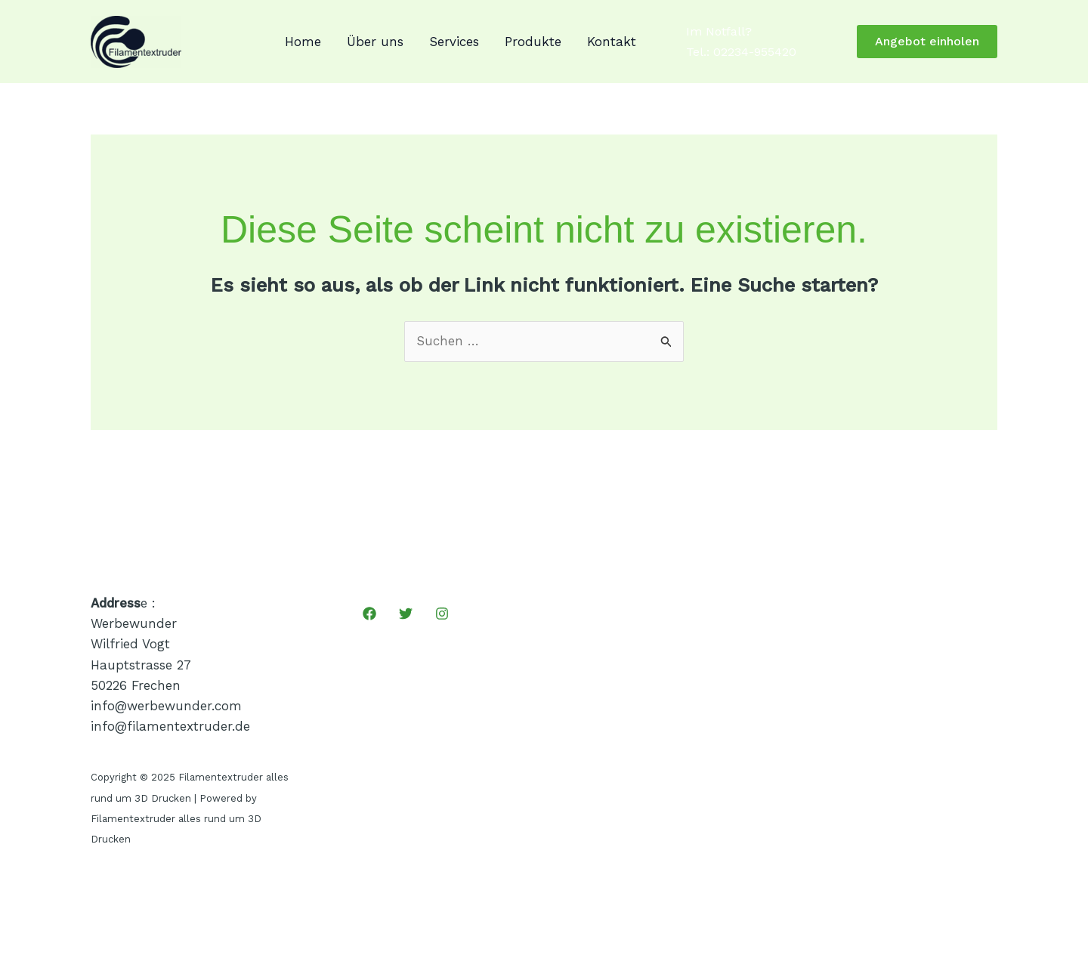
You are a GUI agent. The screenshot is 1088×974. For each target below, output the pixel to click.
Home (303, 41)
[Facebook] (369, 613)
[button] (927, 41)
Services (454, 41)
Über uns (375, 41)
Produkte (533, 41)
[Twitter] (406, 613)
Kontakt (611, 41)
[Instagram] (442, 613)
